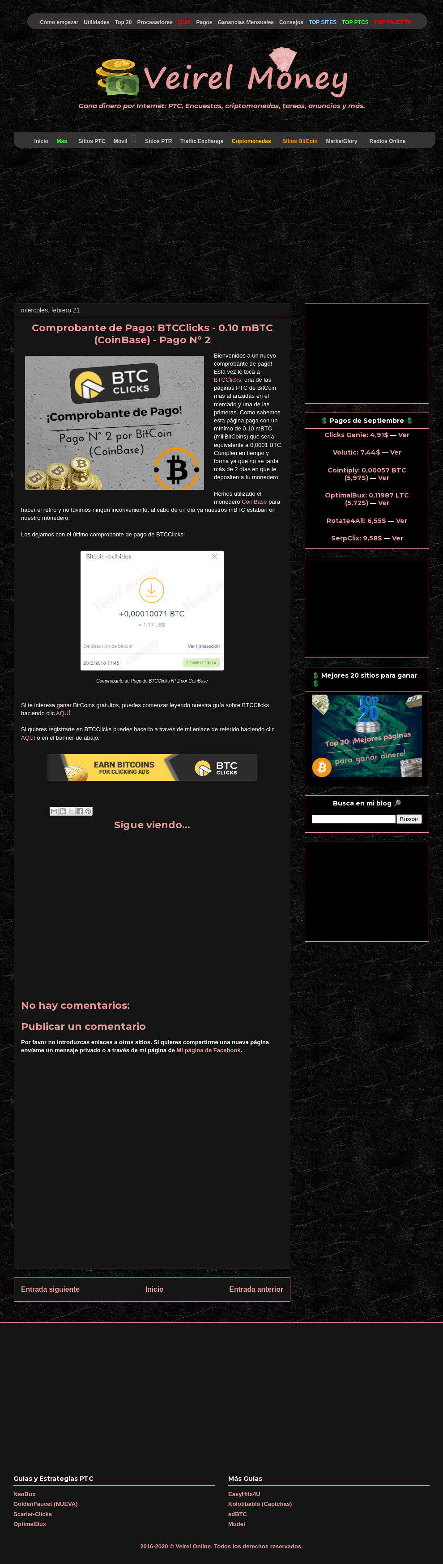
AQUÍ (63, 713)
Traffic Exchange (202, 141)
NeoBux (24, 1494)
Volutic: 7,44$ (356, 452)
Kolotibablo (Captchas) (260, 1504)
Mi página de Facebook (209, 1050)
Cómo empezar (59, 22)
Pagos (204, 22)
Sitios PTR (159, 141)
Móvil (125, 139)
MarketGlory (341, 141)
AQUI (28, 737)
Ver (403, 435)
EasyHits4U (244, 1494)
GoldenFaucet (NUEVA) (45, 1504)
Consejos (291, 22)
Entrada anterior (256, 1289)
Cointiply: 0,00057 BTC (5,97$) (367, 474)
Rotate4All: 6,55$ (356, 521)
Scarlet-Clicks (32, 1514)
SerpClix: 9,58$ (356, 538)
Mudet (236, 1524)
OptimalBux (29, 1524)
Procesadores (154, 22)
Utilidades (96, 22)
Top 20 (123, 22)
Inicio (41, 141)
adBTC (237, 1514)
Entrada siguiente (50, 1289)
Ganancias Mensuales (246, 22)
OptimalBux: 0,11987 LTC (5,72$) (367, 499)
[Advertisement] (221, 227)
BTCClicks (227, 379)
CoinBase (254, 501)
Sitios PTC (92, 141)
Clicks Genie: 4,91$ (356, 435)
